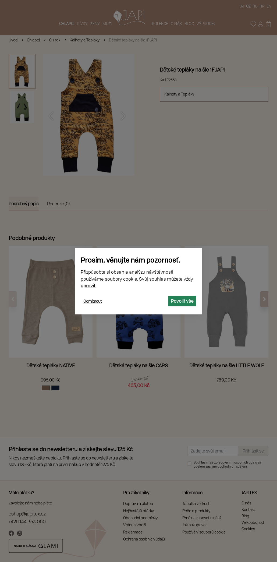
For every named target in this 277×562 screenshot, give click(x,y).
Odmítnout (92, 301)
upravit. (88, 285)
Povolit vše (182, 301)
